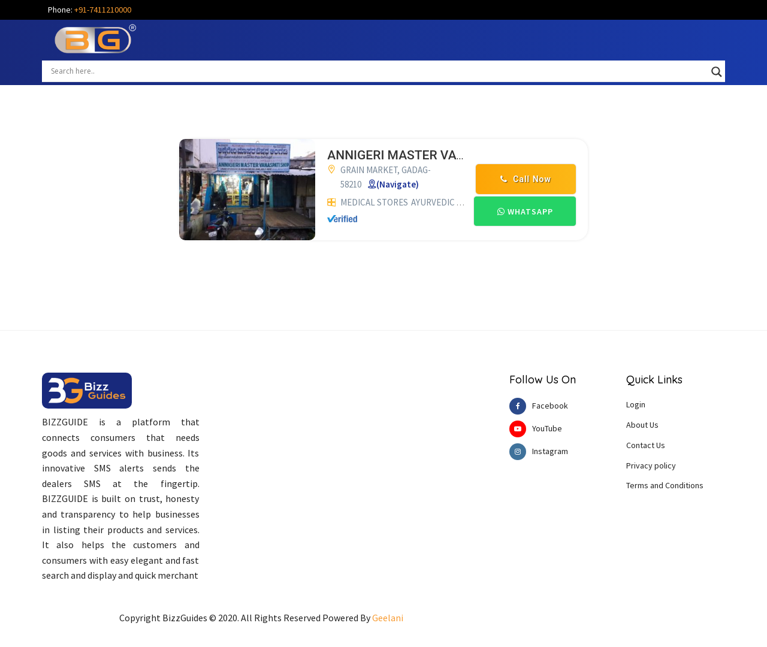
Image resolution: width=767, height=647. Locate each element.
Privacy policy (651, 465)
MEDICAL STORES (374, 202)
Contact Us (645, 445)
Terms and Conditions (664, 485)
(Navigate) (397, 184)
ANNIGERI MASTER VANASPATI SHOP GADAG (457, 155)
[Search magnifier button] (716, 72)
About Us (642, 424)
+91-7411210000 (102, 9)
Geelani (387, 618)
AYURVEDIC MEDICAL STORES (467, 202)
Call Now (525, 179)
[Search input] (378, 70)
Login (635, 404)
